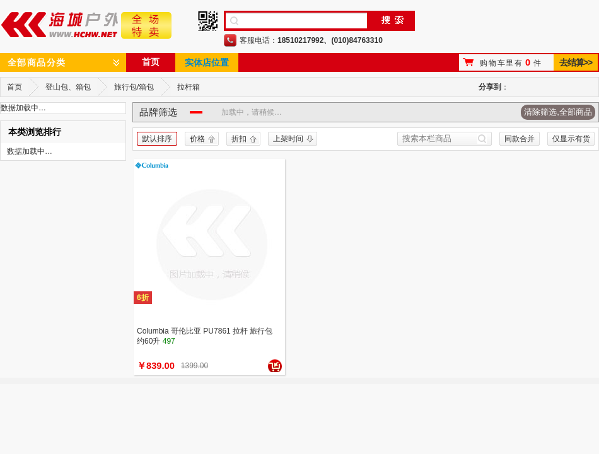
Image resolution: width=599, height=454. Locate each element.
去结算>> (575, 62)
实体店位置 (207, 62)
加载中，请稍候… (251, 112)
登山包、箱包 (68, 87)
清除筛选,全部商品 (558, 112)
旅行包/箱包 (134, 87)
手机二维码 (208, 21)
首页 (151, 62)
